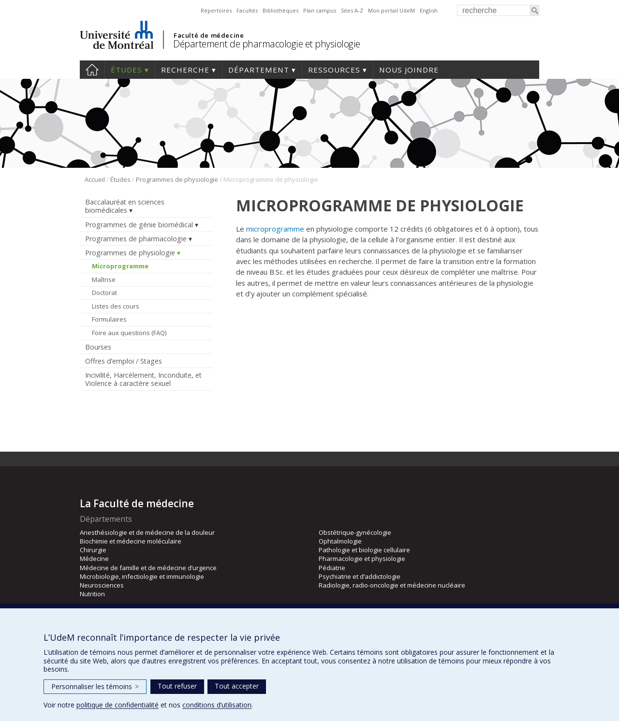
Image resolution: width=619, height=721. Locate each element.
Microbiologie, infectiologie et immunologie (142, 576)
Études (126, 69)
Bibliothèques (280, 10)
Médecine (94, 558)
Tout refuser (177, 686)
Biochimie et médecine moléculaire (130, 541)
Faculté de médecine (209, 35)
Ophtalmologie (340, 541)
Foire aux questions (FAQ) (129, 332)
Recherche (185, 69)
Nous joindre (409, 69)
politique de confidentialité (117, 704)
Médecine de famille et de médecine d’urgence (148, 567)
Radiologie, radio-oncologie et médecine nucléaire (392, 585)
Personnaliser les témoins (95, 686)
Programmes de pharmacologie (136, 238)
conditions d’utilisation (216, 704)
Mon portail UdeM (391, 10)
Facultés (247, 10)
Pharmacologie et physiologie (362, 558)
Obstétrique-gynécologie (355, 532)
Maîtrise (104, 279)
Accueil (92, 69)
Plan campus (319, 10)
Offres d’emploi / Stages (123, 361)
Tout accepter (237, 686)
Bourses (98, 347)
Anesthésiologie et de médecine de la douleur (147, 532)
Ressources (334, 69)
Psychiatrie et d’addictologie (359, 576)
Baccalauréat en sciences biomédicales (124, 206)
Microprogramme (120, 266)
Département (258, 69)
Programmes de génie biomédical (139, 224)
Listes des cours (115, 306)
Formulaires (109, 319)
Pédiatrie (332, 567)
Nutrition (92, 593)
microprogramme (275, 229)
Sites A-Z (352, 10)
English (429, 10)
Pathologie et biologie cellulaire (364, 549)
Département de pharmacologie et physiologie (266, 43)
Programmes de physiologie (177, 179)
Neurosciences (102, 585)
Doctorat (104, 292)
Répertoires (216, 10)
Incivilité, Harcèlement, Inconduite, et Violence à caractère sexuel (143, 379)
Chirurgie (93, 549)
